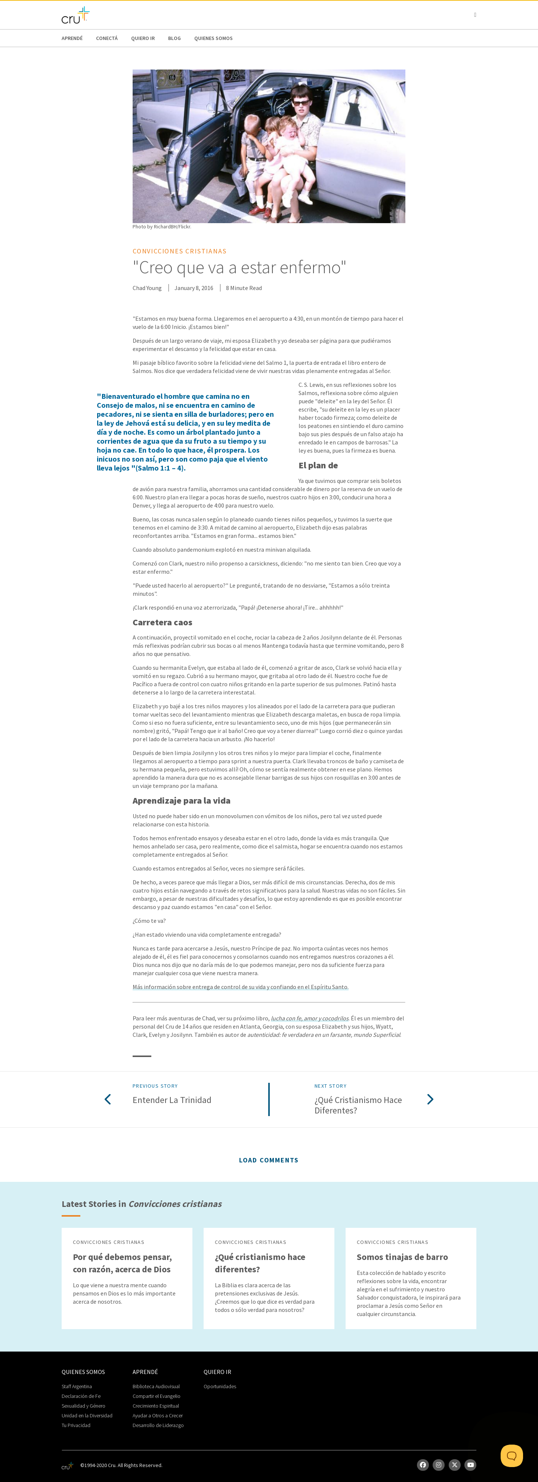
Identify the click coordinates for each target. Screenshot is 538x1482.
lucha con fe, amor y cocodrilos (310, 1018)
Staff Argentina (77, 1386)
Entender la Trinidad (172, 1100)
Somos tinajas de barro (402, 1257)
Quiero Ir (143, 38)
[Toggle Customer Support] (512, 1456)
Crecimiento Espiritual (156, 1405)
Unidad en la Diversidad (87, 1415)
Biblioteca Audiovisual (156, 1386)
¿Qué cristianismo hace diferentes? (358, 1105)
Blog (174, 38)
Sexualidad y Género (83, 1405)
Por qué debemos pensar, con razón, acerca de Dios (122, 1263)
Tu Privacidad (76, 1425)
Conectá (107, 38)
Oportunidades (220, 1386)
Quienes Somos (213, 38)
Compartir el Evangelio (156, 1396)
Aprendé (72, 38)
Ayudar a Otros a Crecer (158, 1415)
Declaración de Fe (81, 1396)
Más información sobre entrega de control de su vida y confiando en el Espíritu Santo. (241, 986)
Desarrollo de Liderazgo (158, 1425)
